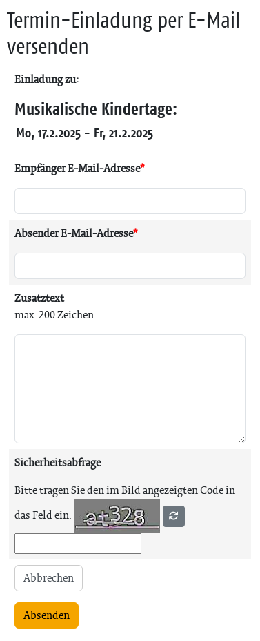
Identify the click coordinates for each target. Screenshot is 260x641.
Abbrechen (48, 578)
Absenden (46, 615)
